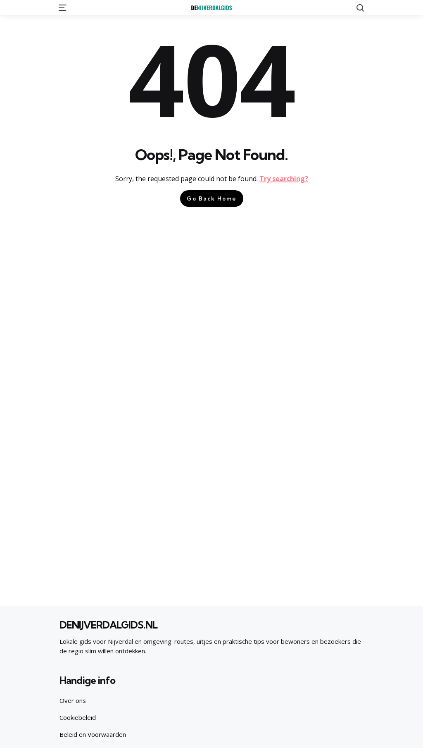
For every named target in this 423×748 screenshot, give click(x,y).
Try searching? (283, 178)
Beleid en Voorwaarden (92, 734)
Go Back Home (212, 198)
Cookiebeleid (77, 717)
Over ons (72, 700)
